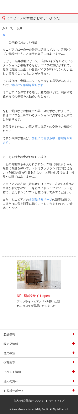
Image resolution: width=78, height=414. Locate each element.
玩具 (19, 28)
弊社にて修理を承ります (27, 85)
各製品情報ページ (40, 199)
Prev (11, 277)
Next (66, 277)
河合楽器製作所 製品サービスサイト (13, 6)
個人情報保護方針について (29, 400)
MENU (72, 6)
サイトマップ (56, 400)
